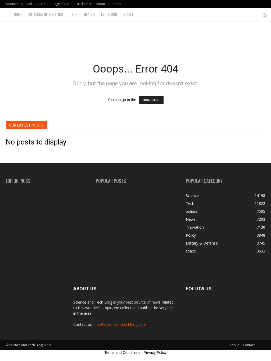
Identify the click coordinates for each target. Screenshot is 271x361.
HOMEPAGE (151, 100)
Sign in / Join (62, 4)
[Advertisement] (135, 35)
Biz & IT (129, 14)
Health (89, 14)
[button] (264, 16)
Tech (74, 14)
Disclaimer (84, 4)
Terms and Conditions (122, 352)
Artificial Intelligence (46, 14)
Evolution (109, 14)
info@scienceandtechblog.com (120, 324)
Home (18, 14)
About (100, 4)
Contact (115, 4)
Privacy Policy (154, 352)
